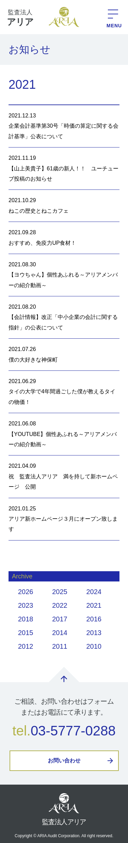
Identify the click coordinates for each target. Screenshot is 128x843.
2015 (25, 632)
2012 (25, 646)
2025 (60, 591)
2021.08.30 (64, 276)
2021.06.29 (64, 392)
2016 (94, 619)
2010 (94, 646)
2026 (25, 591)
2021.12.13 (64, 127)
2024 (94, 591)
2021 (94, 605)
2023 (25, 605)
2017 (60, 619)
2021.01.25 (64, 520)
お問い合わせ (64, 760)
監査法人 (20, 18)
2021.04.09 (64, 477)
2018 (25, 619)
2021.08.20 (64, 318)
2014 (60, 632)
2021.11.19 (64, 169)
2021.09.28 (64, 238)
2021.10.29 (64, 206)
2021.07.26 (64, 355)
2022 (60, 605)
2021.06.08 (64, 435)
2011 (60, 646)
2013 (94, 632)
